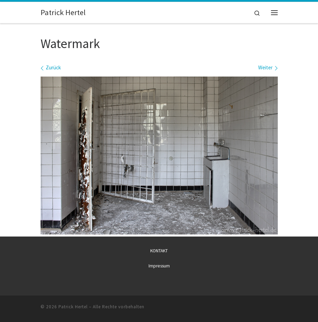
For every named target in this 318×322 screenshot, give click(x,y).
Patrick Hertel (73, 307)
